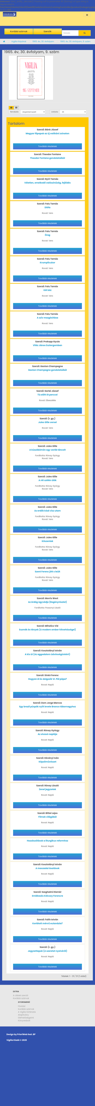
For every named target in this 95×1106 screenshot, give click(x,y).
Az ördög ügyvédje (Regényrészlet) (47, 602)
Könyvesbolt (24, 1020)
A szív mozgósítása (47, 317)
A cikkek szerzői (20, 995)
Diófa (47, 207)
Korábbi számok (21, 998)
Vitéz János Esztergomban (47, 345)
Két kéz (48, 290)
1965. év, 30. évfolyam (43, 41)
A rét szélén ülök (48, 480)
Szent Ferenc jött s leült (47, 571)
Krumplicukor (47, 262)
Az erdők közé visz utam (47, 510)
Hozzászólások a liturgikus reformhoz (47, 840)
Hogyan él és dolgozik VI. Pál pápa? (47, 679)
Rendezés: (14, 112)
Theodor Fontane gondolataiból (47, 158)
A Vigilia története (27, 1012)
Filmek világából (47, 816)
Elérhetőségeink (26, 1017)
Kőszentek (47, 541)
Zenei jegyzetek (47, 789)
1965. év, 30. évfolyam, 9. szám (75, 41)
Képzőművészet (47, 761)
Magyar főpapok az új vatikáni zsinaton (47, 133)
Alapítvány (23, 1014)
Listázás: (54, 112)
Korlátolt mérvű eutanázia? (47, 923)
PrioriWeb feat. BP (26, 1034)
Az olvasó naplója (47, 734)
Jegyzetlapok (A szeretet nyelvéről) (47, 950)
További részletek (47, 146)
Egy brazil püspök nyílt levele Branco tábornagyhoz (47, 706)
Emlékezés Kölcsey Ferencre (47, 895)
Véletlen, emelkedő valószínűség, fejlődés (47, 182)
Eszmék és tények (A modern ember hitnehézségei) (47, 629)
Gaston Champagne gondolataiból (47, 369)
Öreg (47, 235)
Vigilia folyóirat (18, 41)
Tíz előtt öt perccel (47, 394)
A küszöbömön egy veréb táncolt (47, 449)
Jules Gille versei (47, 422)
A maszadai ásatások (48, 868)
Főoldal (21, 1006)
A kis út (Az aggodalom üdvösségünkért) (47, 654)
